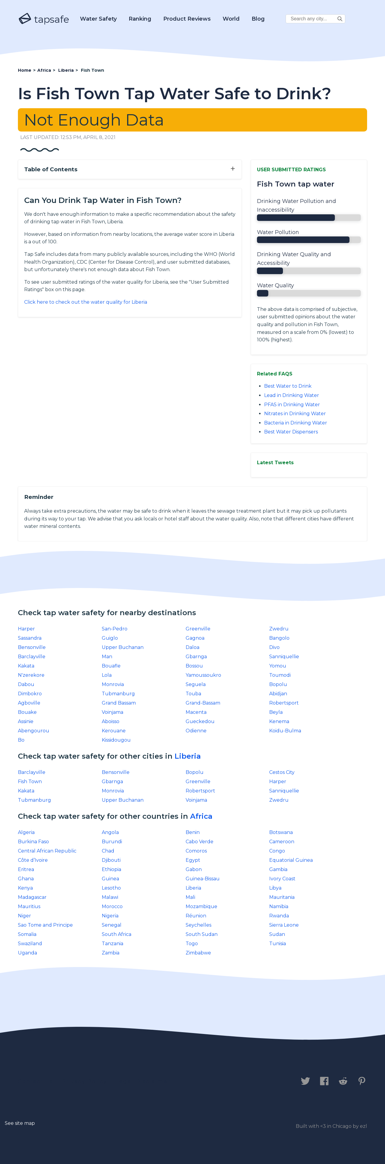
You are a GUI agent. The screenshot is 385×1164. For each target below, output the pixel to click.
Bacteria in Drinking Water (295, 423)
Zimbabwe (198, 953)
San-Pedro (114, 629)
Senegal (111, 925)
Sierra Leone (284, 925)
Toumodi (280, 675)
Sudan (277, 934)
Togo (192, 943)
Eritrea (26, 869)
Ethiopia (111, 869)
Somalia (27, 934)
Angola (110, 832)
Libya (275, 888)
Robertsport (284, 703)
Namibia (278, 906)
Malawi (110, 897)
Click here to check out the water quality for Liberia (85, 302)
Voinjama (112, 712)
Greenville (198, 629)
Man (107, 656)
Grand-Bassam (203, 703)
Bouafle (111, 666)
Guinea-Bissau (203, 879)
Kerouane (114, 731)
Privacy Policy (84, 1081)
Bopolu (278, 684)
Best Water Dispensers (291, 432)
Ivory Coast (282, 879)
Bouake (27, 712)
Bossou (194, 666)
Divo (274, 647)
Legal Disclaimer (143, 1081)
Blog (258, 19)
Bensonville (32, 647)
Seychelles (198, 925)
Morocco (112, 906)
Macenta (196, 712)
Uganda (27, 953)
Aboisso (110, 721)
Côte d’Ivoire (33, 860)
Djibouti (111, 860)
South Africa (116, 934)
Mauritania (282, 897)
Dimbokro (30, 693)
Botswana (281, 832)
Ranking (140, 19)
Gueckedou (200, 721)
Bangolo (279, 638)
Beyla (276, 712)
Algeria (26, 832)
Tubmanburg (118, 693)
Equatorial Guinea (291, 860)
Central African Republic (47, 851)
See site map (20, 1123)
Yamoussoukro (203, 675)
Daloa (192, 647)
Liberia (188, 756)
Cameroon (281, 841)
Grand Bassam (119, 703)
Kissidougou (116, 740)
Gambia (278, 869)
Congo (277, 851)
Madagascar (32, 897)
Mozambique (201, 906)
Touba (193, 693)
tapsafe (43, 19)
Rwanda (279, 916)
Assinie (25, 721)
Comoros (196, 851)
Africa (201, 816)
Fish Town (30, 781)
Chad (108, 851)
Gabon (194, 869)
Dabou (26, 684)
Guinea (110, 879)
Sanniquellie (284, 656)
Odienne (196, 731)
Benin (193, 832)
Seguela (196, 684)
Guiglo (110, 638)
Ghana (26, 879)
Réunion (196, 916)
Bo (21, 740)
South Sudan (202, 934)
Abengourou (33, 731)
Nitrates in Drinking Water (295, 413)
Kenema (279, 721)
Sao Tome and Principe (45, 925)
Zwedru (279, 629)
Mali (190, 897)
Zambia (110, 953)
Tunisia (277, 943)
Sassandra (29, 638)
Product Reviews (187, 19)
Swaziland (30, 943)
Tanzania (112, 943)
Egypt (193, 860)
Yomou (277, 666)
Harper (26, 629)
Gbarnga (196, 656)
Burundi (112, 841)
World (231, 19)
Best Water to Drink (288, 386)
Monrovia (113, 684)
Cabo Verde (199, 841)
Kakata (26, 666)
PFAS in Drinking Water (292, 404)
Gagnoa (195, 638)
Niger (24, 916)
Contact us (35, 1081)
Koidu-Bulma (285, 731)
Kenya (25, 888)
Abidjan (278, 693)
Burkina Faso (33, 841)
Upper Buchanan (123, 647)
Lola (107, 675)
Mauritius (29, 906)
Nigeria (110, 916)
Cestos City (282, 772)
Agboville (29, 703)
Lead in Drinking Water (291, 395)
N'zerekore (31, 675)
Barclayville (31, 656)
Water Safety (98, 19)
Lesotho (111, 888)
